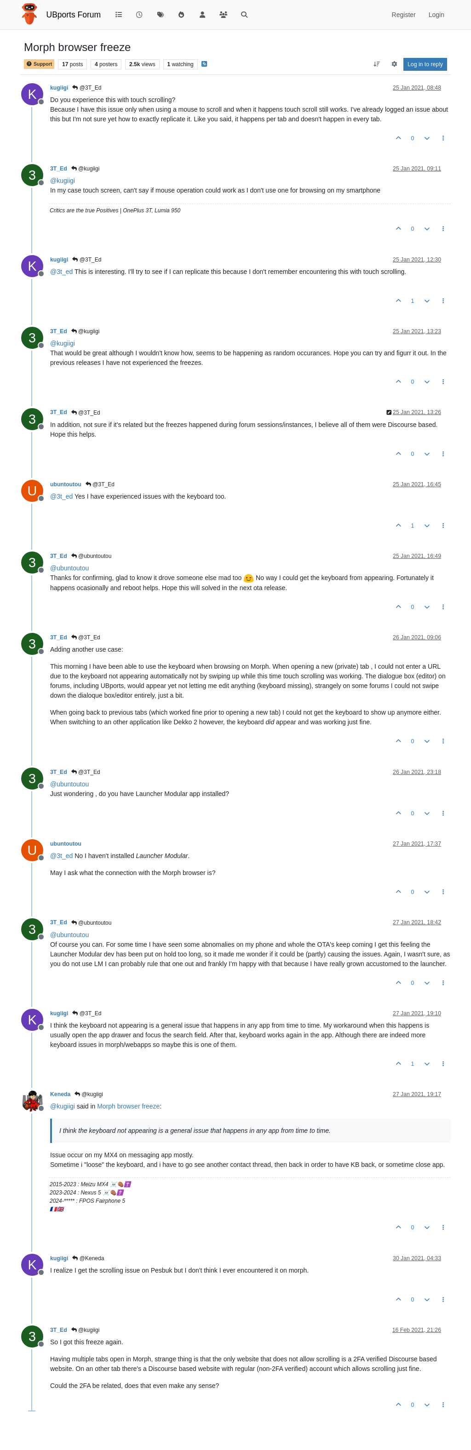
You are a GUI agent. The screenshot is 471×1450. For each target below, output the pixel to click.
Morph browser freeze (128, 1106)
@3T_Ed (86, 88)
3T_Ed (58, 168)
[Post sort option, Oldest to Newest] (377, 64)
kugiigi (59, 88)
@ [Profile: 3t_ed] (61, 271)
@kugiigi (85, 168)
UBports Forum (73, 14)
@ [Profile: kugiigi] (62, 180)
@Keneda (88, 1258)
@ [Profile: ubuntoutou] (69, 568)
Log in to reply (425, 64)
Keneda (60, 1094)
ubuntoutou (65, 484)
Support (39, 64)
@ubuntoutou (91, 556)
